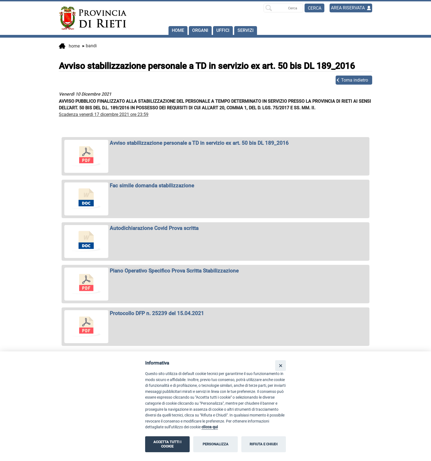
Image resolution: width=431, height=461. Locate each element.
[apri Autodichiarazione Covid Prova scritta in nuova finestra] (215, 228)
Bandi (89, 45)
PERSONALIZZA (215, 444)
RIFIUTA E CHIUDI (264, 444)
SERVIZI (245, 30)
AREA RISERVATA (348, 7)
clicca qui (209, 427)
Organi (200, 30)
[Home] (90, 18)
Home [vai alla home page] (69, 46)
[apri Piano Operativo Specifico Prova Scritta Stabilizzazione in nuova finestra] (215, 271)
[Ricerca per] (283, 8)
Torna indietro (354, 80)
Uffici (223, 30)
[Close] (280, 365)
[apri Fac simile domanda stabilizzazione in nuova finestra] (215, 185)
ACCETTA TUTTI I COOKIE (167, 444)
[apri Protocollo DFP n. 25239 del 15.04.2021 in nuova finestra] (215, 313)
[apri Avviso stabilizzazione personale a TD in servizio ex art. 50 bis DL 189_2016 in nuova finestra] (215, 143)
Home (178, 30)
